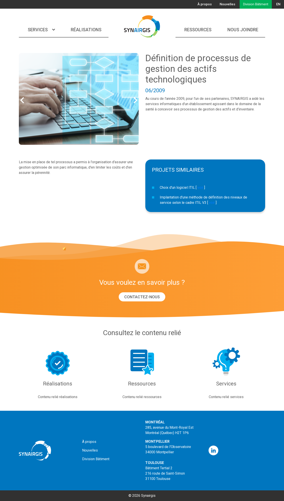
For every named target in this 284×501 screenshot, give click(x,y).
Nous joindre (242, 29)
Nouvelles (227, 4)
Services (41, 29)
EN (278, 4)
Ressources (197, 29)
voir (200, 187)
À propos (204, 4)
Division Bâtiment (255, 4)
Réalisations (86, 29)
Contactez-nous (142, 297)
